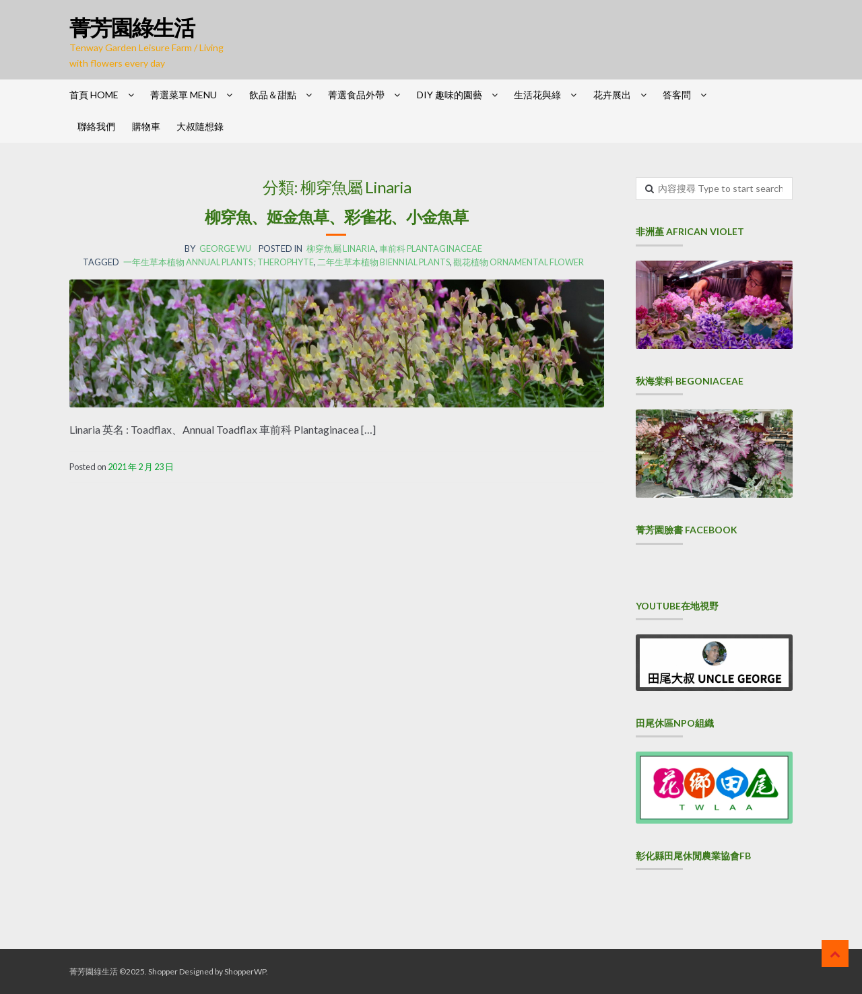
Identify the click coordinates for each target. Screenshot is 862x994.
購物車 (146, 126)
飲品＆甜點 (272, 94)
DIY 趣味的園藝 (449, 94)
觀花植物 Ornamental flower (518, 262)
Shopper (163, 971)
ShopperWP (245, 971)
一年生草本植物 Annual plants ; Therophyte (218, 262)
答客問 (677, 94)
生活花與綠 (537, 94)
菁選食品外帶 (356, 94)
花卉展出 (612, 94)
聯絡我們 (96, 126)
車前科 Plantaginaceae (430, 248)
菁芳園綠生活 (132, 27)
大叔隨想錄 (200, 126)
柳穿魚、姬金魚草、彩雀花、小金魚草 (336, 216)
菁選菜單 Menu (183, 94)
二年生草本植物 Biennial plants (383, 262)
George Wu (225, 248)
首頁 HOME (94, 94)
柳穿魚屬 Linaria (341, 248)
